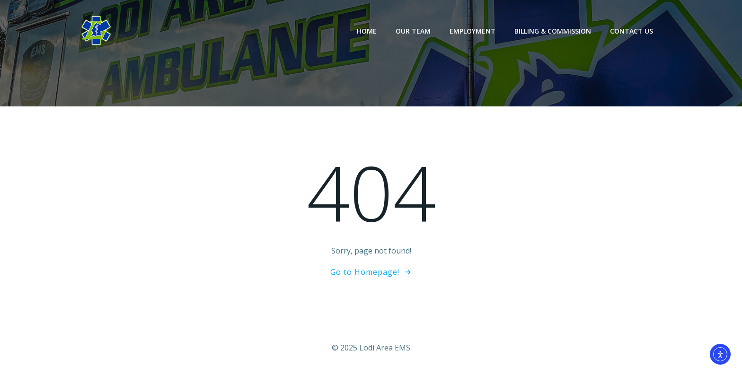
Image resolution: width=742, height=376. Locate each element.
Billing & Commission (552, 30)
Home (367, 30)
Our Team (413, 30)
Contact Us (631, 30)
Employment (472, 30)
